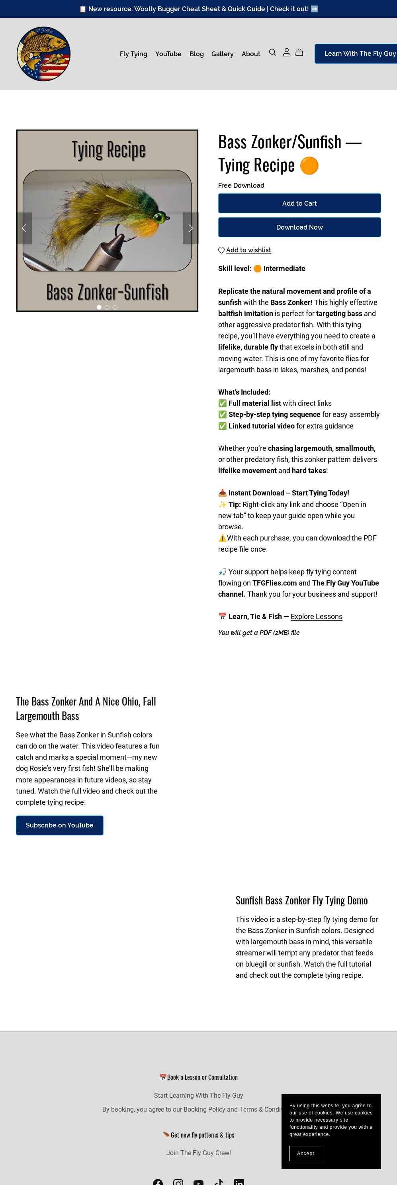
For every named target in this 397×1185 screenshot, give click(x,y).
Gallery (222, 53)
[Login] (286, 51)
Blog (197, 53)
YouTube (168, 53)
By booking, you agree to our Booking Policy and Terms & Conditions (198, 1109)
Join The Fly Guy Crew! (198, 1152)
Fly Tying (133, 53)
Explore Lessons (316, 616)
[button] (24, 228)
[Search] (272, 52)
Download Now (299, 227)
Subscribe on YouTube (60, 825)
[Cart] (302, 53)
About (251, 53)
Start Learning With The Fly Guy (198, 1095)
